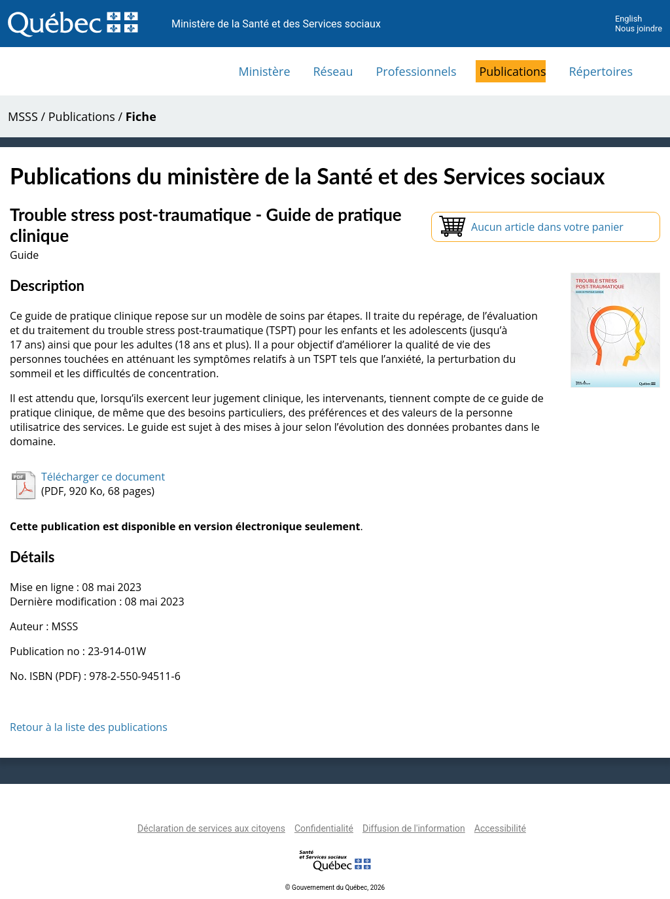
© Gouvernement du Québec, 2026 (335, 887)
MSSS (23, 116)
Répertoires (601, 71)
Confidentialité (323, 828)
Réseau (333, 71)
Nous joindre (638, 28)
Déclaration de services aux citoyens (211, 828)
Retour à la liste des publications (89, 727)
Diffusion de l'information (413, 828)
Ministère (265, 71)
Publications (512, 71)
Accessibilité (500, 828)
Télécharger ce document (103, 476)
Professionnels (416, 71)
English (628, 19)
